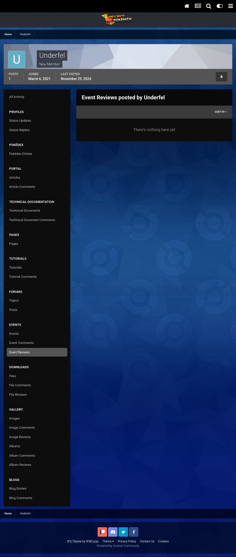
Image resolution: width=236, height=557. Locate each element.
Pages (13, 244)
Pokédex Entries (20, 154)
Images (14, 418)
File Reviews (18, 394)
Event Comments (21, 343)
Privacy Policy (127, 541)
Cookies (163, 541)
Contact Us (147, 541)
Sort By (221, 112)
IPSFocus (92, 541)
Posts (13, 310)
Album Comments (22, 455)
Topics (14, 300)
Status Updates (20, 120)
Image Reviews (20, 437)
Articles (14, 177)
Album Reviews (20, 465)
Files (12, 376)
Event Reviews (19, 352)
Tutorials (15, 267)
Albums (14, 446)
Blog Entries (17, 488)
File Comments (20, 385)
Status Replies (19, 130)
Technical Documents (24, 210)
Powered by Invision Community (118, 546)
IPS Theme (74, 541)
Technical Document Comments (32, 220)
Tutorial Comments (23, 276)
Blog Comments (20, 498)
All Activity (16, 97)
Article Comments (22, 187)
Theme (108, 541)
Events (14, 333)
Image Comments (22, 427)
